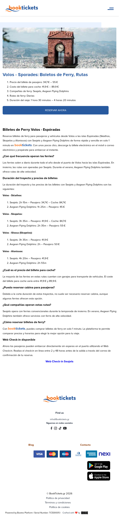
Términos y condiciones (58, 502)
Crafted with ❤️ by (75, 512)
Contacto (85, 445)
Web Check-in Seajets (59, 361)
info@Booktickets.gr (59, 419)
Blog (31, 445)
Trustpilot (59, 438)
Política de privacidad (58, 498)
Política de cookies (59, 507)
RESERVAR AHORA (56, 110)
